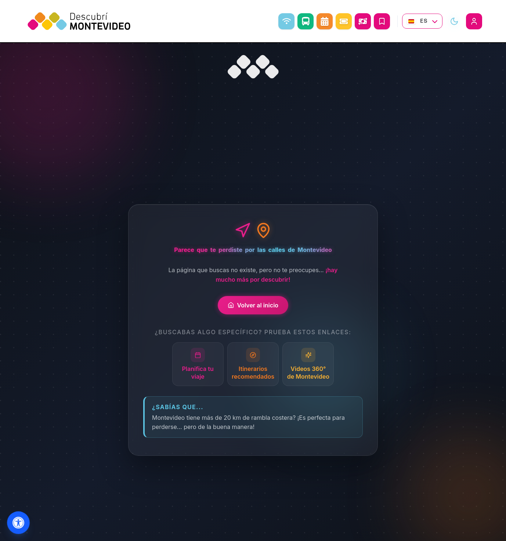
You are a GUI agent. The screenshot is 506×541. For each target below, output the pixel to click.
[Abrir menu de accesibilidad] (18, 522)
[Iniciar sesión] (474, 21)
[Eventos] (344, 21)
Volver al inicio (253, 305)
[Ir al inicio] (253, 67)
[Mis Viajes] (382, 21)
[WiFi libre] (286, 21)
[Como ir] (305, 21)
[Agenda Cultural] (325, 21)
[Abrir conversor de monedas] (363, 21)
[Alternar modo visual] (454, 21)
